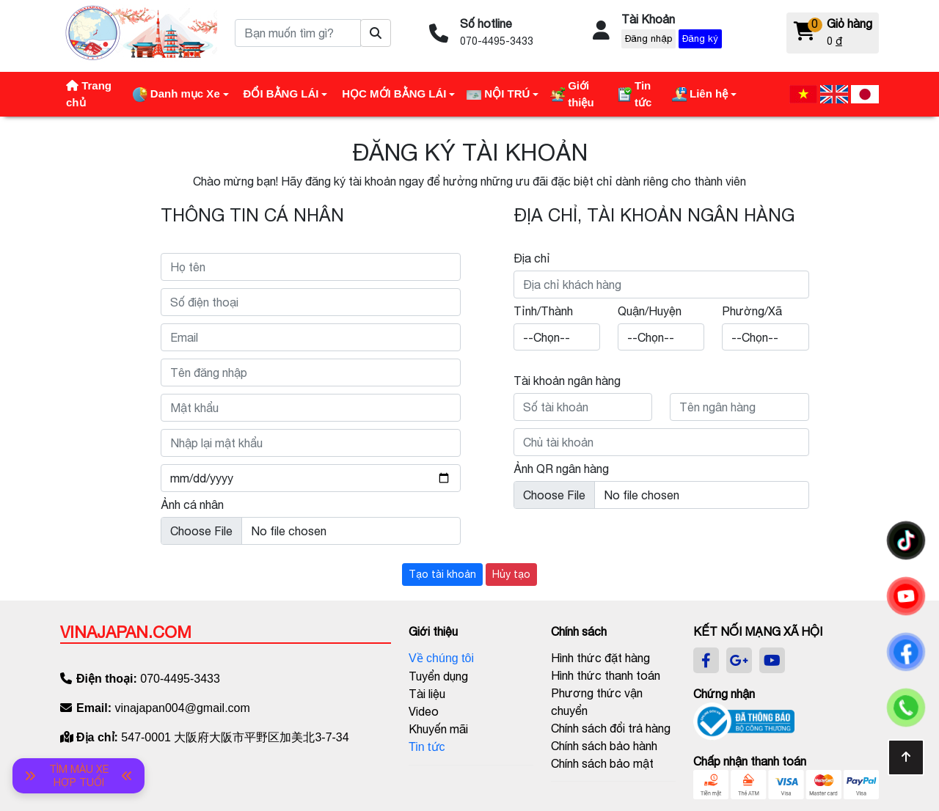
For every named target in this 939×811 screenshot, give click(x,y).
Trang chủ (89, 94)
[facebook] (706, 660)
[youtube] (772, 660)
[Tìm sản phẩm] (375, 33)
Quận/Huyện (650, 311)
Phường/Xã (752, 311)
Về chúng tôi (441, 658)
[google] (739, 660)
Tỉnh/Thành (543, 311)
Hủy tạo (511, 574)
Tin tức (427, 747)
